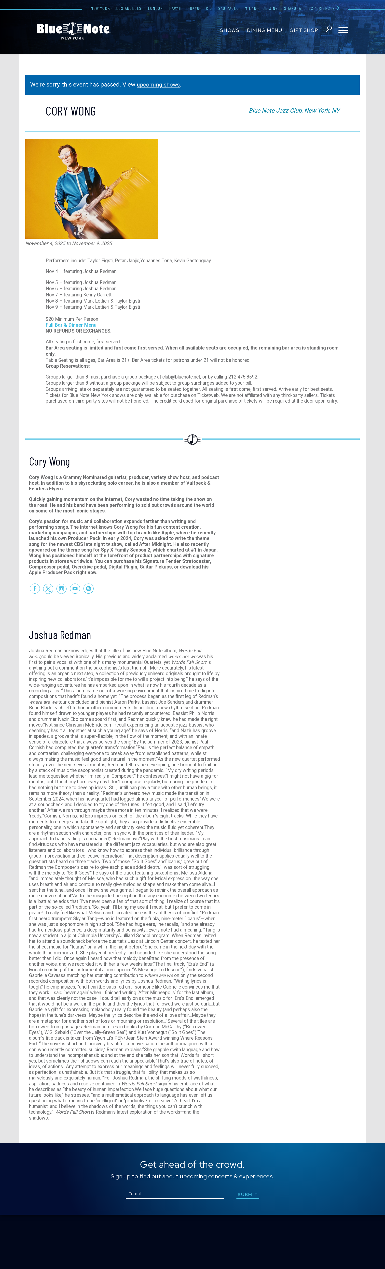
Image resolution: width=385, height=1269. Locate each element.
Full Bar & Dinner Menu (71, 320)
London (155, 8)
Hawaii (175, 8)
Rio (209, 8)
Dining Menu (264, 30)
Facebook (34, 602)
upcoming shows (159, 84)
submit (249, 1249)
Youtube (75, 602)
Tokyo (194, 8)
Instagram (61, 602)
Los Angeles (129, 8)
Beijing (270, 8)
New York (100, 8)
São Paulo (228, 8)
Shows (229, 30)
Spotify (88, 602)
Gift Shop (303, 30)
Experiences (322, 8)
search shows (328, 30)
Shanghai (293, 8)
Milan (250, 8)
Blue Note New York (73, 31)
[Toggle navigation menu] (343, 31)
